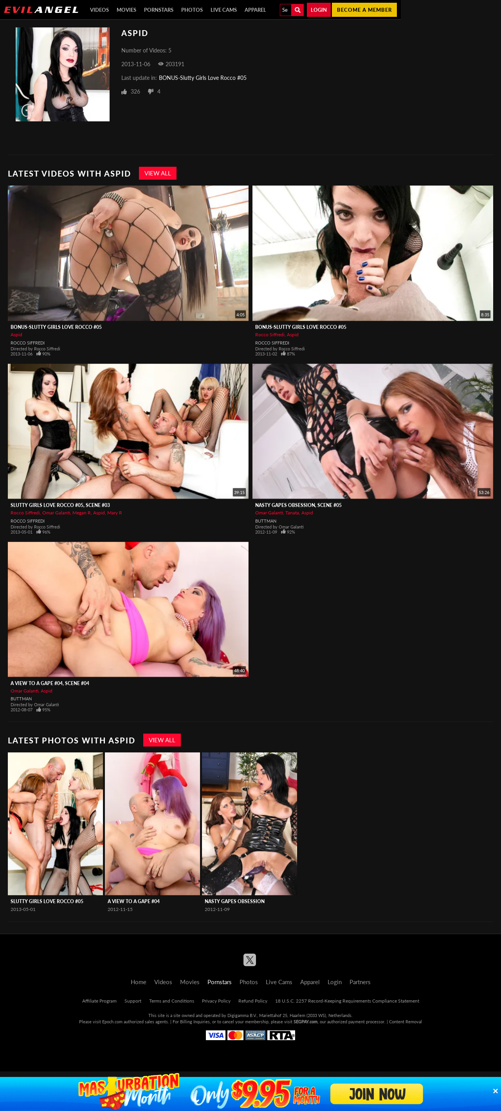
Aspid (16, 334)
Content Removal (405, 1021)
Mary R (114, 513)
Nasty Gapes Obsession (235, 901)
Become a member (364, 10)
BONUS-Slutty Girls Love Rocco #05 (203, 77)
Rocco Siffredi (28, 342)
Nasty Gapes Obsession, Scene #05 (298, 505)
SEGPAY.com (305, 1021)
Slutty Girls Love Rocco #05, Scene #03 (60, 505)
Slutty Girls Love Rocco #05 (47, 901)
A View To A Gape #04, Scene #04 (50, 683)
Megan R (81, 513)
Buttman (265, 520)
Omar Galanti (56, 513)
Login (319, 10)
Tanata (292, 513)
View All (157, 173)
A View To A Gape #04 (134, 901)
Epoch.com (112, 1021)
